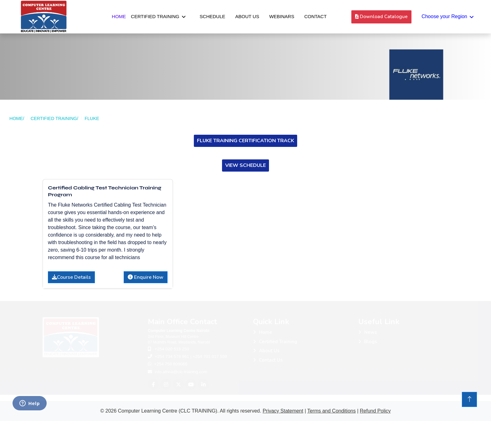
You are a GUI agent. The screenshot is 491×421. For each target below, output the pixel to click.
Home (119, 16)
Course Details (71, 277)
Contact (315, 16)
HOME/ (16, 118)
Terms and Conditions (331, 410)
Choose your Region (444, 16)
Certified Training (155, 16)
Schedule (212, 16)
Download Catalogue (381, 16)
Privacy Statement (283, 410)
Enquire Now (145, 277)
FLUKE (92, 118)
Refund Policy (375, 410)
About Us (247, 16)
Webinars (281, 16)
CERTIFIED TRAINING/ (54, 118)
